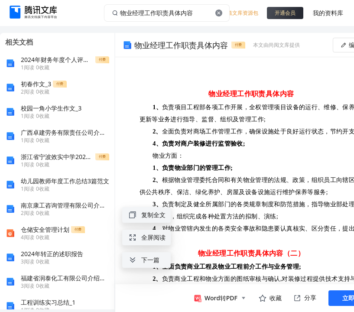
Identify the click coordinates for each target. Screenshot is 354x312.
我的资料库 (328, 13)
